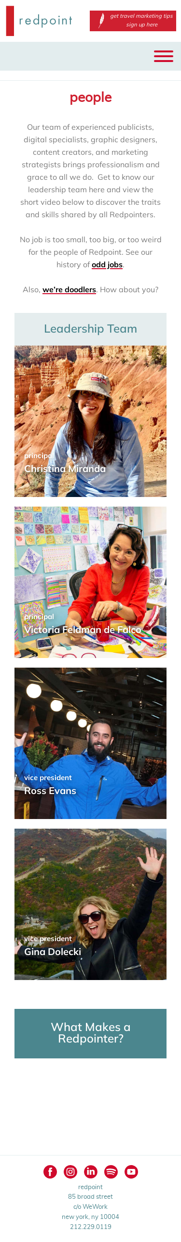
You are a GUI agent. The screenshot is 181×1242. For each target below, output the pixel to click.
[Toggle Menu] (163, 56)
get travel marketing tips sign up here (133, 20)
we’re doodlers (69, 289)
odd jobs (107, 264)
